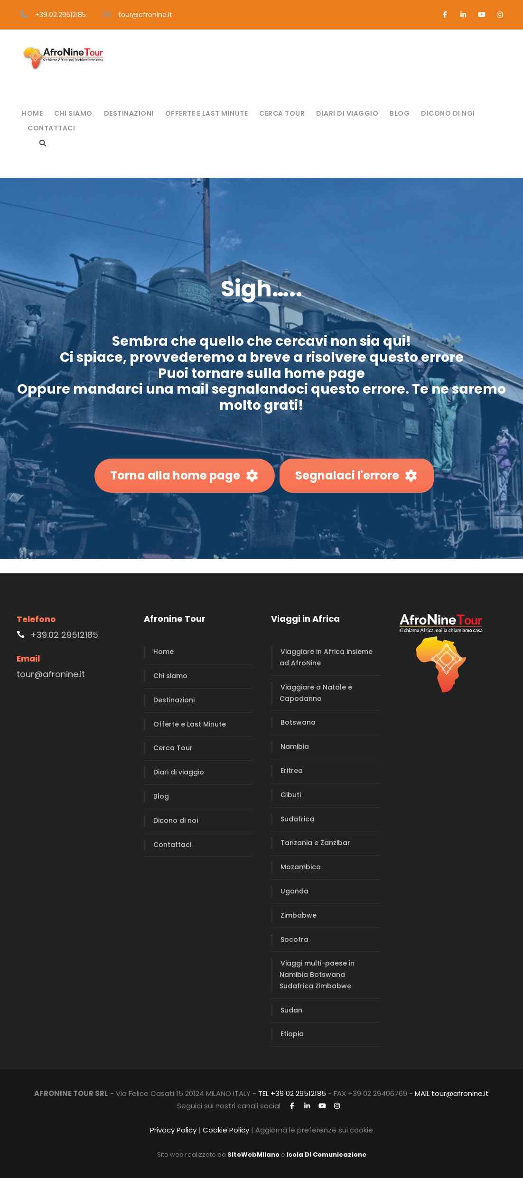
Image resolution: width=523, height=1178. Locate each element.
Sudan (291, 1010)
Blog (400, 113)
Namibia (294, 746)
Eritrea (291, 770)
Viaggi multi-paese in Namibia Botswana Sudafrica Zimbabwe (317, 974)
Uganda (294, 891)
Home (32, 113)
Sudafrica (297, 819)
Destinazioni (129, 113)
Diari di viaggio (347, 113)
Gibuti (290, 795)
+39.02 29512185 (64, 635)
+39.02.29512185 (60, 14)
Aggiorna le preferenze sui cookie (314, 1130)
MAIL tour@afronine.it (452, 1093)
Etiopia (292, 1034)
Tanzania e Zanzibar (315, 842)
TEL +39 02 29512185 (292, 1093)
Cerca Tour (282, 113)
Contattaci (51, 128)
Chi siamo (73, 113)
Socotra (294, 939)
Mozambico (300, 867)
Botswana (298, 722)
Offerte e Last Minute (206, 113)
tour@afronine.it (145, 14)
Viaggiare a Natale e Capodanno (316, 692)
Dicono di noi (448, 113)
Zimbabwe (298, 915)
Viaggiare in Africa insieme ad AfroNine (326, 657)
